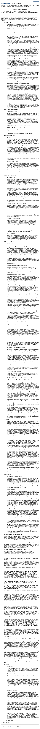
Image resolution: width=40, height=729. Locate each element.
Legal (8, 3)
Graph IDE (3, 3)
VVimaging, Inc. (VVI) (13, 726)
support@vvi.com (31, 726)
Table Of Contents (36, 1)
